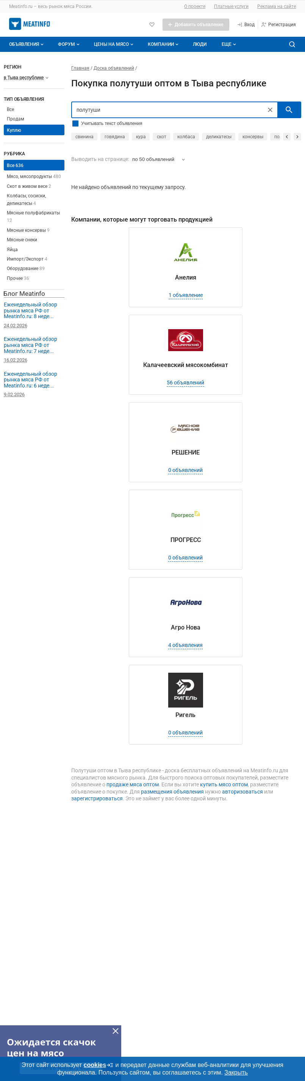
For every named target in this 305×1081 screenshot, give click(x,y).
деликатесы (218, 136)
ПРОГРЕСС (185, 540)
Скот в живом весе (29, 186)
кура (141, 136)
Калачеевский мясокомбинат (185, 365)
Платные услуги (231, 6)
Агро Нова (185, 627)
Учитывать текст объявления (111, 123)
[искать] (289, 109)
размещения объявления (172, 792)
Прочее (18, 278)
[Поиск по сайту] (292, 44)
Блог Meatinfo (24, 293)
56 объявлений (185, 383)
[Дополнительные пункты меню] (228, 44)
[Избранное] (152, 25)
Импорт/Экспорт (27, 259)
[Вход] (246, 25)
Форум (69, 44)
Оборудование (26, 268)
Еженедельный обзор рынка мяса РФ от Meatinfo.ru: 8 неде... (30, 310)
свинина (84, 136)
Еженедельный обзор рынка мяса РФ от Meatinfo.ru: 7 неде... (30, 345)
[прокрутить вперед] (297, 137)
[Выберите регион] (26, 78)
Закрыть (236, 1072)
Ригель (185, 715)
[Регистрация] (278, 25)
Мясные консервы (28, 230)
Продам (15, 119)
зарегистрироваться (97, 798)
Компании (164, 44)
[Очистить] (270, 109)
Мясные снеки (22, 239)
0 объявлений (185, 470)
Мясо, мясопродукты (34, 176)
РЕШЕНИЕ (186, 452)
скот (161, 136)
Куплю (14, 130)
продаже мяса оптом (132, 784)
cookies (99, 1065)
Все (10, 109)
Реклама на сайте (276, 6)
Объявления (27, 44)
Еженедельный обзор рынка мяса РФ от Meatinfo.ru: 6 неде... (30, 380)
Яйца (12, 249)
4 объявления (185, 645)
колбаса (186, 136)
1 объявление (186, 295)
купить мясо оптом (224, 784)
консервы (252, 136)
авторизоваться (242, 792)
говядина (115, 136)
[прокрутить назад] (287, 137)
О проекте (194, 6)
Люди (199, 44)
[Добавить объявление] (196, 25)
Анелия (185, 277)
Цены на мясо (114, 44)
